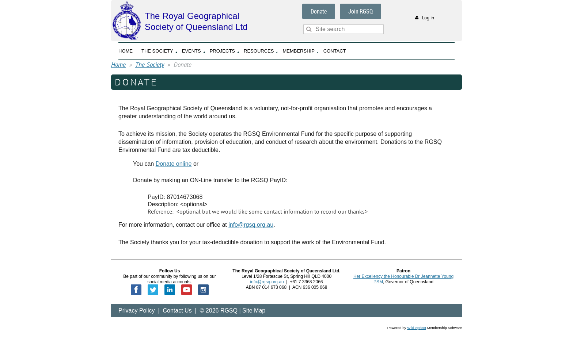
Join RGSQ (360, 11)
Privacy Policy (136, 310)
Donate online (174, 164)
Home (118, 65)
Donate (319, 11)
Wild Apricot (416, 328)
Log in (428, 18)
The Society (149, 65)
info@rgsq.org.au (250, 225)
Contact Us (177, 310)
